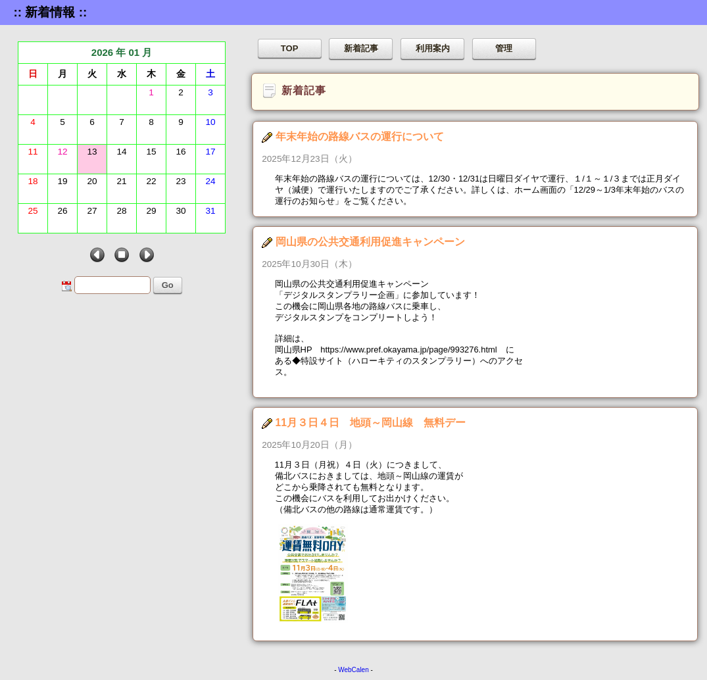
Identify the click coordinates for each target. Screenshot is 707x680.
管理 (503, 48)
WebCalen (353, 669)
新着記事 (361, 48)
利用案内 (433, 48)
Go (168, 285)
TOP (290, 48)
